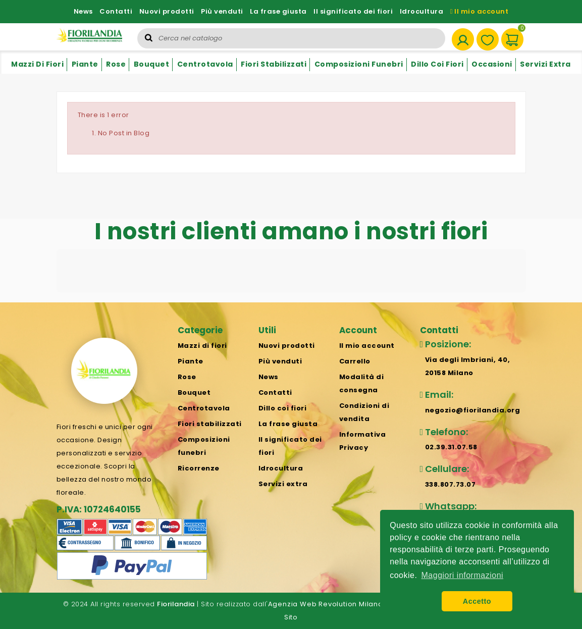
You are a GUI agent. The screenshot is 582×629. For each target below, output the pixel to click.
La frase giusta (278, 11)
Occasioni (491, 64)
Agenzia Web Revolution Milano (325, 604)
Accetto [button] (477, 601)
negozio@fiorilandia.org (472, 410)
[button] (56, 302)
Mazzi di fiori (37, 64)
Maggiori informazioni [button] (462, 575)
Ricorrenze (199, 468)
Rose (116, 64)
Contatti (115, 11)
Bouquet (152, 64)
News (83, 11)
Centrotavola (205, 64)
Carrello (355, 361)
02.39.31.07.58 (451, 447)
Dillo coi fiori (437, 64)
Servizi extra (545, 64)
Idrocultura (422, 11)
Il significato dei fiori (353, 11)
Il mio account (479, 11)
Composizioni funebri (358, 64)
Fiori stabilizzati (273, 64)
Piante (85, 64)
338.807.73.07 (450, 484)
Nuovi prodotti (166, 11)
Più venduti (222, 11)
